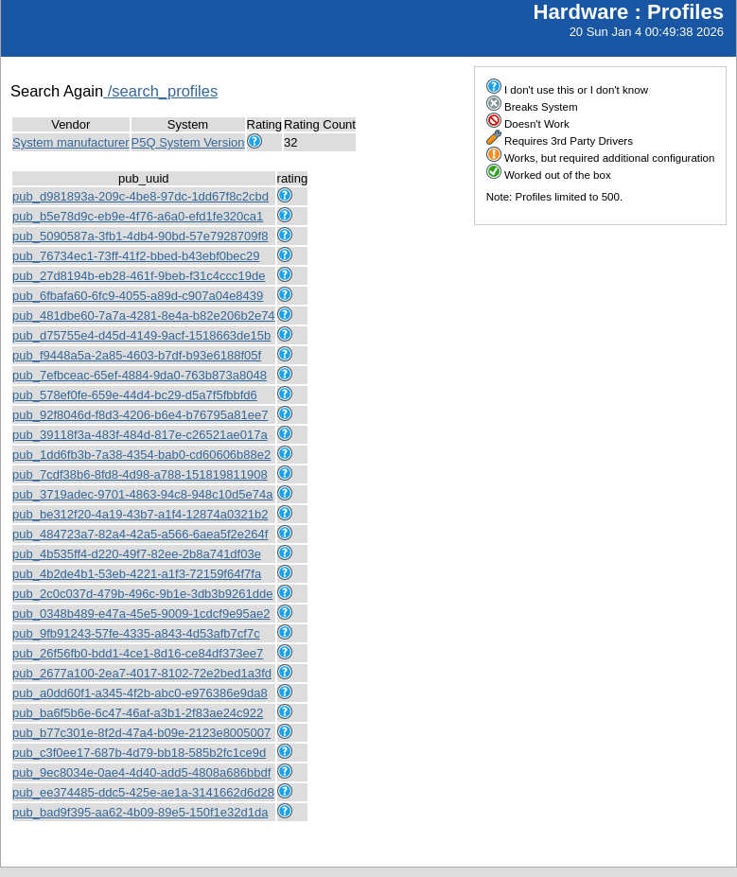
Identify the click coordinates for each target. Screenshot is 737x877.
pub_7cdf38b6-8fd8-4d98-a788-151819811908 (140, 474)
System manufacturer (71, 142)
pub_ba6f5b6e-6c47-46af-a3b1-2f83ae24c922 (137, 713)
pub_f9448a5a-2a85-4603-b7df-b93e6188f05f (136, 355)
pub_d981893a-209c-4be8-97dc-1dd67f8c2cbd (140, 196)
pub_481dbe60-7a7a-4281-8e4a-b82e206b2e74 (143, 315)
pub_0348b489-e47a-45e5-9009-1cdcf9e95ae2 (141, 613)
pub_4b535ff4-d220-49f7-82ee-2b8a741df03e (136, 554)
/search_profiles (160, 90)
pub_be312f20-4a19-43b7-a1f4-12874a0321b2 (140, 514)
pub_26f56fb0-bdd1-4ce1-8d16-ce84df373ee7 (137, 653)
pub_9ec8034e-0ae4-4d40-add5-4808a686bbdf (141, 772)
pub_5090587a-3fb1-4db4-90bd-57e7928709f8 (140, 236)
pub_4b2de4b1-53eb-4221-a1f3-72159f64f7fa (136, 574)
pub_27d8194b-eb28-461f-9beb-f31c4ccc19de (138, 276)
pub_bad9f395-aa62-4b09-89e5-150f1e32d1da (140, 812)
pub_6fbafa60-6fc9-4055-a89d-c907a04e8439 (137, 296)
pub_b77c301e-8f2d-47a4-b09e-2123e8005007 (141, 733)
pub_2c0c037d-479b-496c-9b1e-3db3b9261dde (142, 594)
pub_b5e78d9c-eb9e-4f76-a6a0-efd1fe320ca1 (137, 216)
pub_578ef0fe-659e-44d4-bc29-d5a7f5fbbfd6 (134, 395)
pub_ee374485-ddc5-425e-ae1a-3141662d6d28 (143, 792)
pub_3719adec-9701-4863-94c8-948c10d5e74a (142, 494)
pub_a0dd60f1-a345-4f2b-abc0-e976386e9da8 (140, 693)
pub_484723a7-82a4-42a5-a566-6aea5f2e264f (140, 534)
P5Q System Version (188, 142)
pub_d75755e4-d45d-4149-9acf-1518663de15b (141, 335)
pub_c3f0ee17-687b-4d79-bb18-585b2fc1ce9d (139, 752)
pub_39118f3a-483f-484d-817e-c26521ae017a (140, 435)
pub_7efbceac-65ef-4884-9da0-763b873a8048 (139, 375)
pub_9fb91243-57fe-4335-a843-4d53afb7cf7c (136, 633)
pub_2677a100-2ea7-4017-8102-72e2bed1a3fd (142, 673)
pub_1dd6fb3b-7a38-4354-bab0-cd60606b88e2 (141, 454)
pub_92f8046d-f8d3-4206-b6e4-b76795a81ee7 (140, 415)
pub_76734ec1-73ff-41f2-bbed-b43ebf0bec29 (135, 256)
